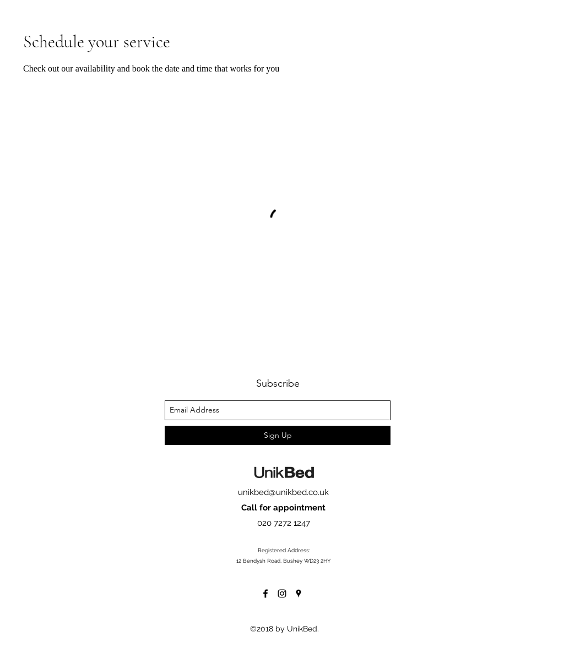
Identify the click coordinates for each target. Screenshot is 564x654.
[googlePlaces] (298, 593)
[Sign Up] (278, 435)
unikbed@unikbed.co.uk (283, 492)
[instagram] (282, 593)
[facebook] (265, 593)
